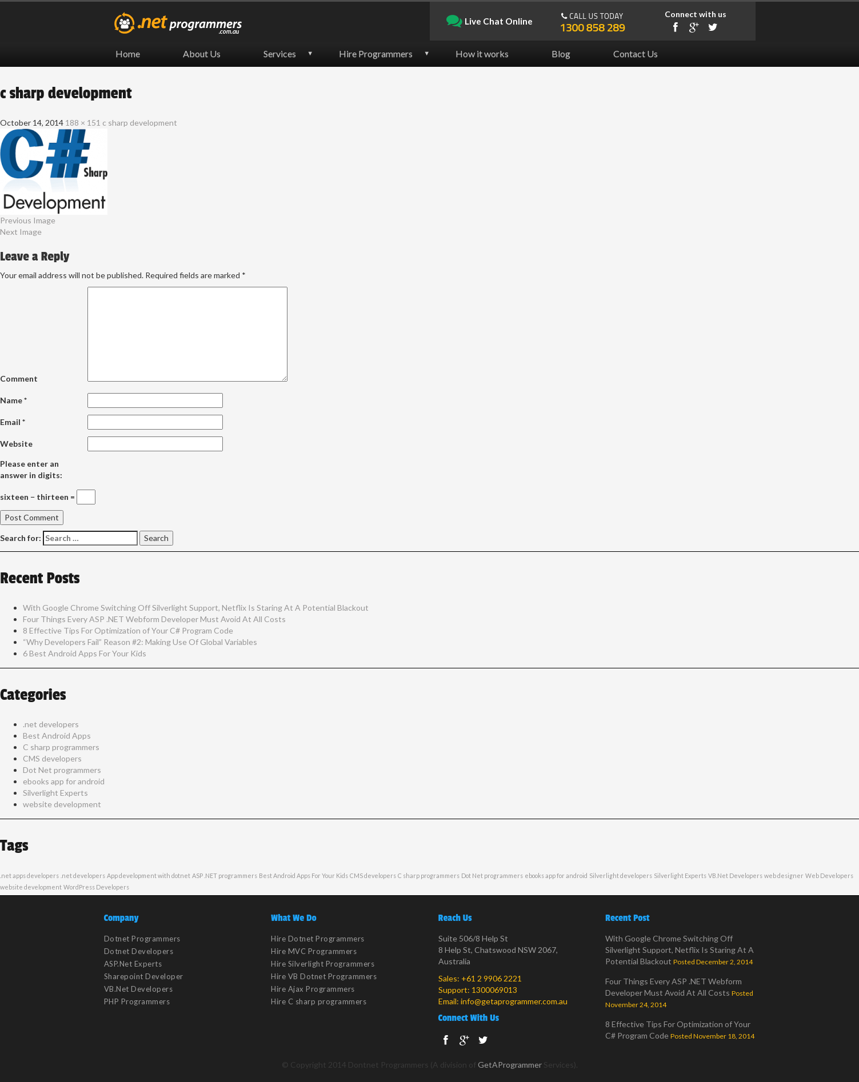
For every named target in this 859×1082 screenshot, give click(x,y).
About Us (202, 53)
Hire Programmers (376, 53)
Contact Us (635, 53)
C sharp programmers (61, 747)
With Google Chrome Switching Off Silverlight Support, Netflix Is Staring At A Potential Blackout (196, 607)
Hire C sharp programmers (318, 1001)
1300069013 (494, 990)
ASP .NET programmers (224, 875)
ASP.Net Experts (133, 963)
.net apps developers (29, 875)
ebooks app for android (64, 781)
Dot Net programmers (62, 770)
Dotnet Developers (139, 951)
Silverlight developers (620, 875)
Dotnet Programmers (142, 938)
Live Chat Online (489, 21)
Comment (19, 378)
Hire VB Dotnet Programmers (324, 976)
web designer (784, 875)
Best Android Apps (57, 735)
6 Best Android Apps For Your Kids (84, 653)
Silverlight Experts (55, 793)
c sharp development (139, 122)
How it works (482, 53)
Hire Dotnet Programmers (318, 938)
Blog (561, 53)
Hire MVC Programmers (314, 951)
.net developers (51, 724)
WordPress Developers (96, 887)
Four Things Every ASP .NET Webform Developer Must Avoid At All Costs (154, 619)
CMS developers (52, 758)
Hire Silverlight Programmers (322, 963)
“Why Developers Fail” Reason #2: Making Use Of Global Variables (140, 642)
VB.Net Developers (735, 875)
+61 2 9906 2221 (491, 978)
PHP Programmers (137, 1001)
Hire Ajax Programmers (313, 988)
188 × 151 (83, 122)
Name (13, 400)
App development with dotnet (148, 875)
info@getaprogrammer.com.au (514, 1001)
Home (127, 53)
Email (12, 422)
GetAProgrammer (510, 1064)
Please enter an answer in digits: (31, 469)
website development (62, 804)
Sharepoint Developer (143, 976)
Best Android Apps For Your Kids (303, 875)
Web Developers (829, 875)
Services (279, 53)
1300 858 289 (592, 27)
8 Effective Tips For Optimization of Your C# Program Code (128, 630)
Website (16, 443)
